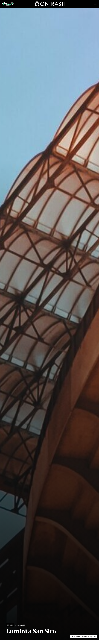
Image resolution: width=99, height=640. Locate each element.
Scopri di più (89, 636)
